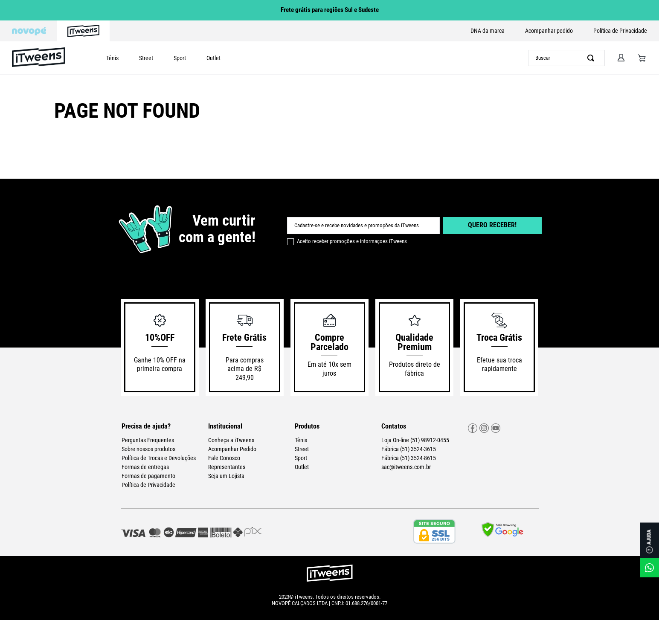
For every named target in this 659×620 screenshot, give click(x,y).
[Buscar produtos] (592, 58)
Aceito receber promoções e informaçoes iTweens (352, 241)
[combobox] (566, 58)
